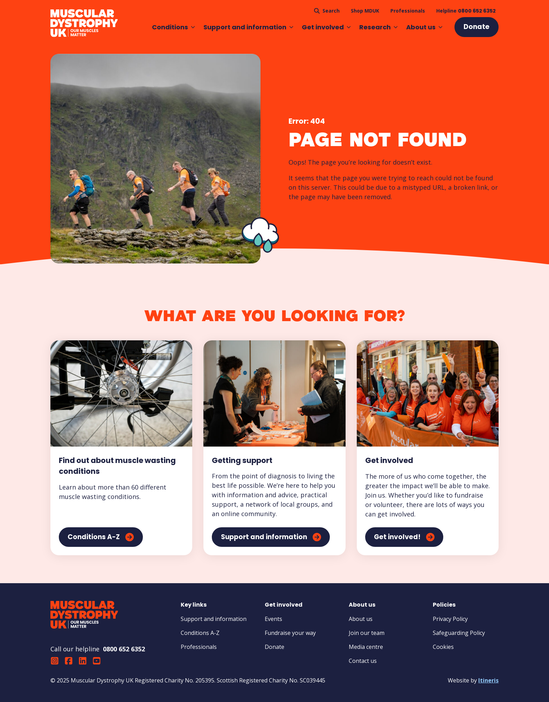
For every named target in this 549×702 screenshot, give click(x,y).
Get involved (326, 27)
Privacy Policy (450, 619)
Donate (274, 647)
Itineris (488, 680)
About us (424, 27)
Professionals (199, 647)
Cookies (443, 647)
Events (273, 619)
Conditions (173, 27)
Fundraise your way (290, 633)
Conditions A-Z (200, 633)
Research (378, 27)
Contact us (363, 661)
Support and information (248, 27)
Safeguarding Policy (459, 633)
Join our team (366, 633)
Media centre (366, 647)
